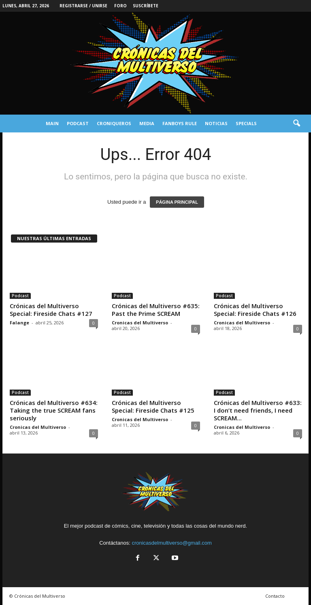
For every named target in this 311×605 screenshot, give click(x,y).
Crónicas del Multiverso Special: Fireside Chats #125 (153, 406)
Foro (120, 6)
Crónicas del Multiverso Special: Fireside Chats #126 (255, 309)
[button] (296, 123)
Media (146, 123)
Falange (19, 323)
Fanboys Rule (179, 123)
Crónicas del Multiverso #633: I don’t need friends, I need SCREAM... (258, 410)
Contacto (275, 596)
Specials (246, 123)
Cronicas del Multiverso (140, 323)
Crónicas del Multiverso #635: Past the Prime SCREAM (156, 309)
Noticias (216, 123)
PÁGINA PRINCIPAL (177, 202)
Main (52, 123)
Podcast (78, 123)
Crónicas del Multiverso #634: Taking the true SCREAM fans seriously (54, 410)
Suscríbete (145, 6)
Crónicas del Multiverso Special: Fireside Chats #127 (51, 309)
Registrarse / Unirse (83, 6)
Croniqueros (114, 123)
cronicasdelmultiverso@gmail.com (171, 543)
